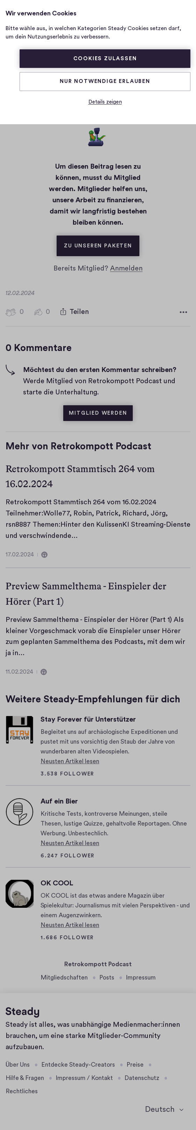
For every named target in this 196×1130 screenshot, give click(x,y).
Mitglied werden (98, 413)
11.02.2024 (19, 672)
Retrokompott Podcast (98, 964)
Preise (135, 1065)
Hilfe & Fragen (25, 1078)
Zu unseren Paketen (101, 242)
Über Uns (18, 1065)
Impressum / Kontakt (84, 1078)
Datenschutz (141, 1078)
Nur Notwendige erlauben (105, 81)
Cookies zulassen (105, 58)
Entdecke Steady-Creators (78, 1065)
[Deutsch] (164, 1109)
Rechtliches (22, 1091)
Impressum (141, 978)
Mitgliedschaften (64, 978)
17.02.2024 (20, 554)
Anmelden (126, 268)
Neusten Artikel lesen (70, 761)
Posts (106, 978)
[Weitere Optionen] (183, 312)
